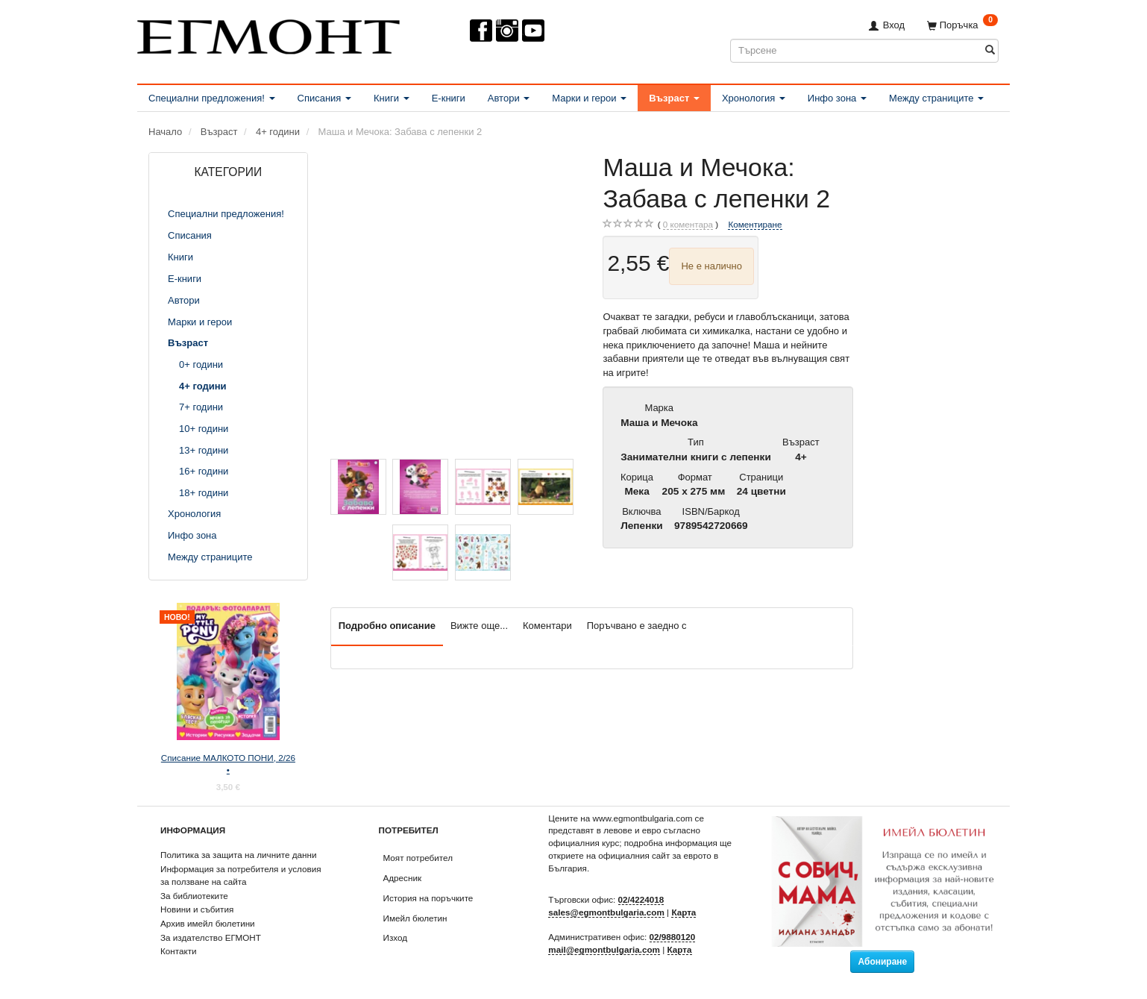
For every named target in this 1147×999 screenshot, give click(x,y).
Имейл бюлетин (415, 918)
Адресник (402, 878)
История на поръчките (428, 898)
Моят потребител (418, 857)
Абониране (882, 961)
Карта (683, 912)
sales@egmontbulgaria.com (606, 912)
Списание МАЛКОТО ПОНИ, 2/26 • (228, 764)
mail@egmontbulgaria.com (604, 949)
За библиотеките (194, 896)
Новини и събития (196, 909)
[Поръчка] (962, 25)
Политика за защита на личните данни (238, 854)
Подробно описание (387, 625)
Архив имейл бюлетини (207, 923)
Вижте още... (479, 625)
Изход (395, 937)
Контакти (178, 951)
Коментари (547, 625)
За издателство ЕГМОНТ (210, 937)
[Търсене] (990, 50)
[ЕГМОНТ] (268, 34)
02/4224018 (641, 899)
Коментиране (755, 224)
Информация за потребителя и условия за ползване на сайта (240, 875)
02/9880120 (673, 937)
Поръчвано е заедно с (637, 625)
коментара (688, 224)
